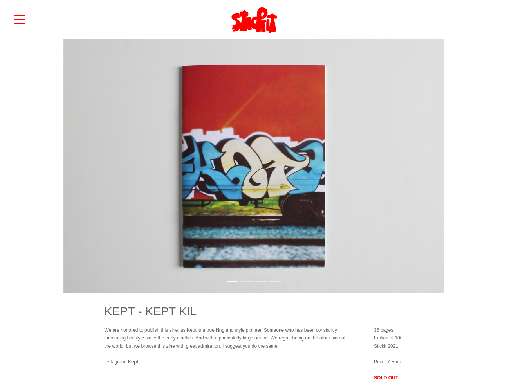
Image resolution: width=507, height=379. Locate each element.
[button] (19, 19)
